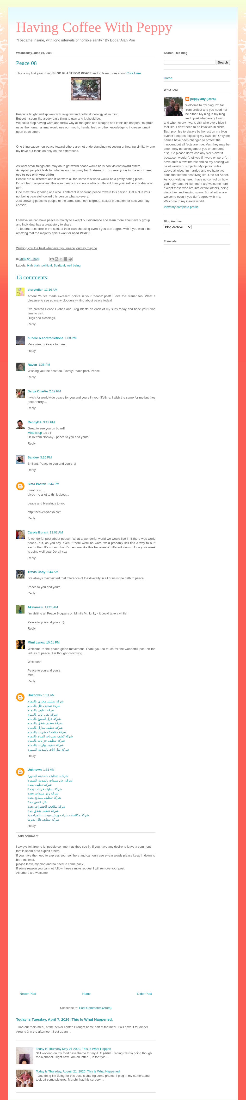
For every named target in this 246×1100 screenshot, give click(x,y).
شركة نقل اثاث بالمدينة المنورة (48, 749)
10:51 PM (53, 642)
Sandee (33, 457)
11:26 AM (51, 607)
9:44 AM (52, 572)
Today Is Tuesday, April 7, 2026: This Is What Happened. (64, 1019)
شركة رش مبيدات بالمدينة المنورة (50, 780)
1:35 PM (44, 364)
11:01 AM (56, 532)
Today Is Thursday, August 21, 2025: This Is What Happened (78, 1071)
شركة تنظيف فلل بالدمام (44, 706)
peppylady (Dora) (203, 99)
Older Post (144, 994)
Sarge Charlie (38, 391)
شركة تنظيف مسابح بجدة (44, 797)
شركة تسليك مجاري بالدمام (46, 701)
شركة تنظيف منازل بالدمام (45, 727)
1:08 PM (70, 338)
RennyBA (35, 422)
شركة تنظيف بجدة (40, 785)
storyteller (35, 289)
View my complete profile (181, 207)
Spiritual (59, 265)
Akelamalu (35, 607)
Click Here (134, 73)
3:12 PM (49, 422)
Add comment (28, 836)
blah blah (33, 265)
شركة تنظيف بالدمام (41, 710)
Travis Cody (36, 572)
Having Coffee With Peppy (94, 27)
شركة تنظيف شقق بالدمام (45, 723)
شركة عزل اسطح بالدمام (44, 719)
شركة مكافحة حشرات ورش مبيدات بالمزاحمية (58, 815)
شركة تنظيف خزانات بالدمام (46, 740)
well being (73, 265)
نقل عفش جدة (37, 802)
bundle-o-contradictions (45, 338)
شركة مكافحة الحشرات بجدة (47, 806)
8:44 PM (53, 484)
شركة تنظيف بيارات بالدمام (46, 745)
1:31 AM (49, 695)
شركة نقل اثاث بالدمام (43, 714)
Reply (32, 324)
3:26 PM (46, 457)
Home (86, 994)
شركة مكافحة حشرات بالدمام (47, 732)
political (47, 265)
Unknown (35, 695)
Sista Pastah (37, 484)
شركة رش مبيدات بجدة (43, 793)
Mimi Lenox (36, 642)
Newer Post (28, 994)
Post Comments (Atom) (95, 1008)
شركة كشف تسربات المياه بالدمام (50, 736)
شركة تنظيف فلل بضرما (43, 819)
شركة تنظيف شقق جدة (43, 811)
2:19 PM (55, 391)
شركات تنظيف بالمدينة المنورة (48, 776)
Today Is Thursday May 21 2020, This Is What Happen (73, 1049)
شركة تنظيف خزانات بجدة (45, 789)
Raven (32, 364)
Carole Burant (38, 532)
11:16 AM (50, 289)
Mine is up (35, 432)
